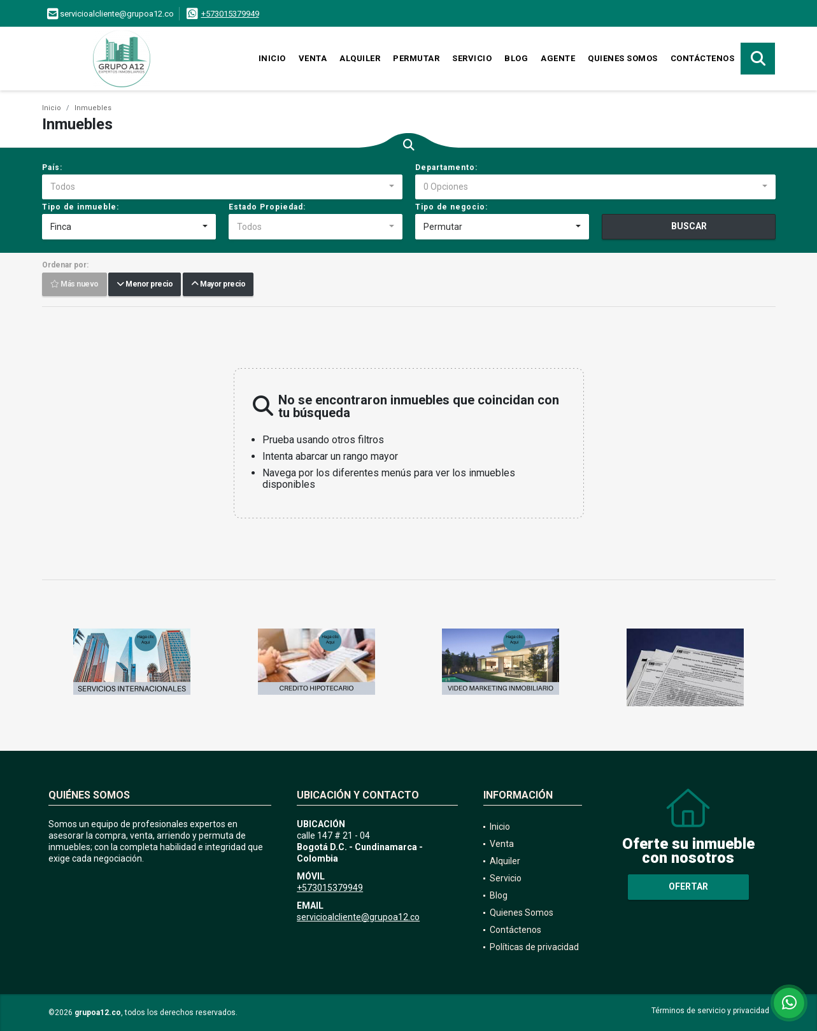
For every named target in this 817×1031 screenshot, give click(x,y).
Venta (313, 58)
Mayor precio (218, 284)
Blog (516, 58)
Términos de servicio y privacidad (710, 1010)
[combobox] (222, 187)
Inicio (272, 58)
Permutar (416, 58)
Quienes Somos (623, 58)
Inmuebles (93, 108)
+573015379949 (230, 13)
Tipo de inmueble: (80, 207)
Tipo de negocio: (451, 207)
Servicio (472, 58)
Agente (558, 58)
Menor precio (145, 284)
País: (52, 167)
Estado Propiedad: (267, 207)
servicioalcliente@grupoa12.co (358, 917)
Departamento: (446, 167)
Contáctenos (703, 58)
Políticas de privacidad (534, 947)
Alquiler (359, 58)
